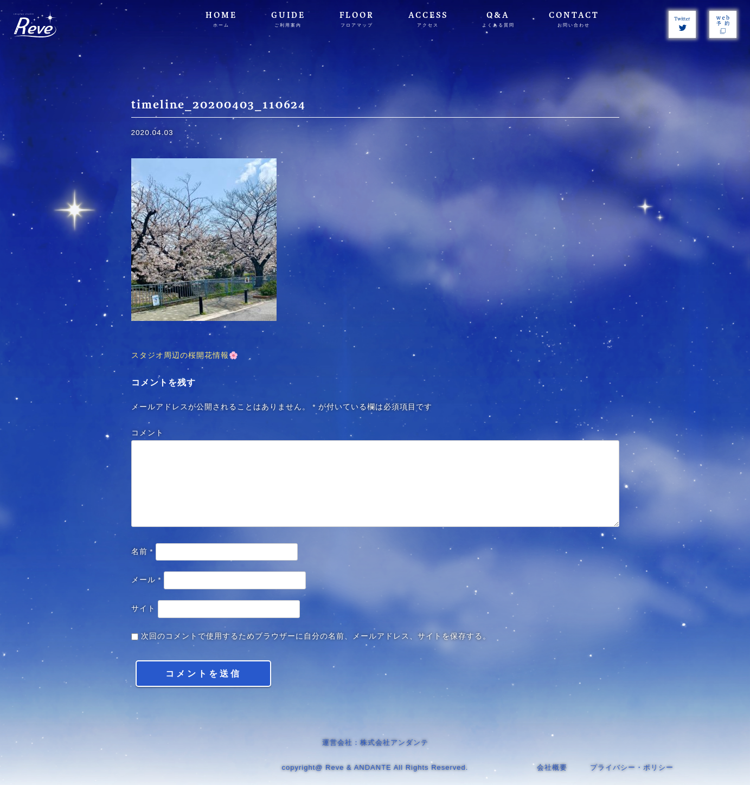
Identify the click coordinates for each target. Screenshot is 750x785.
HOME (221, 19)
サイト (143, 608)
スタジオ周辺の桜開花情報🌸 (185, 355)
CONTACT (574, 19)
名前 (142, 552)
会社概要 (552, 767)
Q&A (498, 19)
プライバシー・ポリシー (632, 767)
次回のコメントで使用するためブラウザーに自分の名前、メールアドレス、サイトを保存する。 (316, 636)
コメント (147, 433)
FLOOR (356, 19)
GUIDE (288, 19)
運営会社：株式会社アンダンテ (375, 742)
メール (146, 580)
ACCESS (428, 19)
